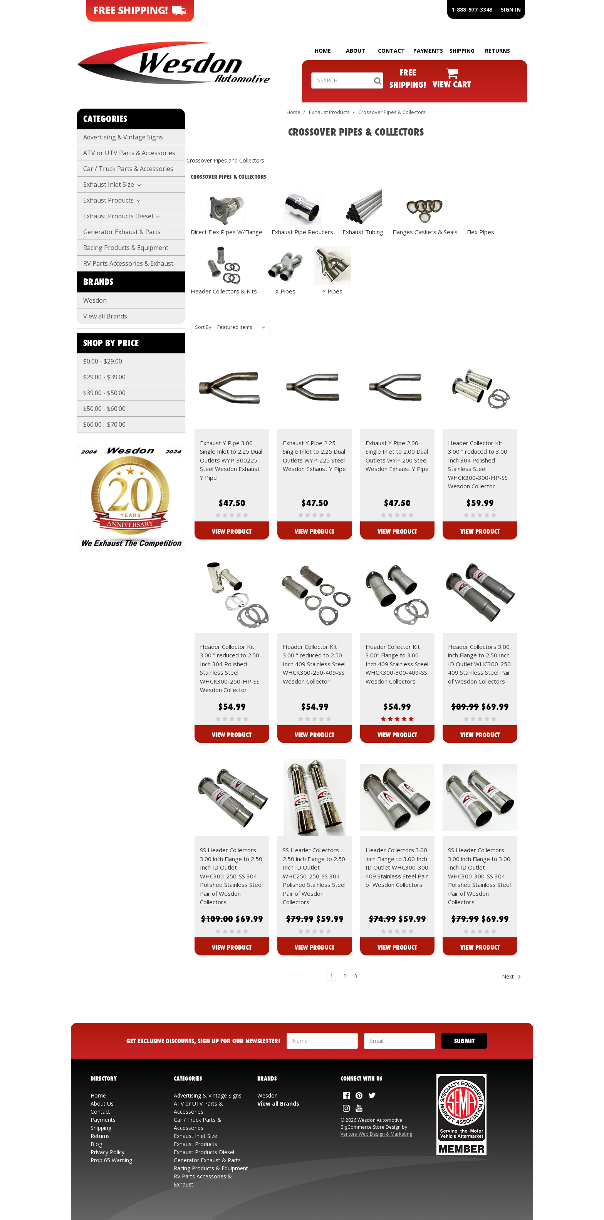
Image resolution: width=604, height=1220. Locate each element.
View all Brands (105, 316)
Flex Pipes (480, 232)
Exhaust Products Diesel (121, 216)
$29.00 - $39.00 (104, 377)
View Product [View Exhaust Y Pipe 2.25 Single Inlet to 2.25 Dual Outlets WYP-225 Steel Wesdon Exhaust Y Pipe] (314, 531)
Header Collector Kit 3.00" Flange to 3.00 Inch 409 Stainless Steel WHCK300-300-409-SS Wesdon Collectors (397, 664)
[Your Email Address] (399, 1041)
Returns (100, 1136)
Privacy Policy (107, 1152)
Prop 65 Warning (111, 1160)
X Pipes (285, 291)
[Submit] (464, 1041)
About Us (102, 1103)
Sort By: (204, 326)
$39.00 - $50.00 (104, 393)
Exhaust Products (111, 200)
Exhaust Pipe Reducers (302, 232)
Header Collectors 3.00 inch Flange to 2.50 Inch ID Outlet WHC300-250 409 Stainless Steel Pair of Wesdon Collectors (479, 664)
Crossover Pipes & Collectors (392, 112)
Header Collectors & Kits (224, 291)
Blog (96, 1144)
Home (293, 112)
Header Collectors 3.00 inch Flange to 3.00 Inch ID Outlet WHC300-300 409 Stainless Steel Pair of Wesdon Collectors (397, 867)
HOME (323, 50)
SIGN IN (511, 9)
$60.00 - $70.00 (104, 424)
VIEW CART (452, 84)
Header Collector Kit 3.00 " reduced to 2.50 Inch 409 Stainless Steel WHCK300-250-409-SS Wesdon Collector (314, 664)
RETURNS (497, 50)
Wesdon (95, 300)
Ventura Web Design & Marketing (376, 1134)
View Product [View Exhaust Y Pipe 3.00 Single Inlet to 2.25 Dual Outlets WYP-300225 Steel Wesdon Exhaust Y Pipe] (232, 531)
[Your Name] (322, 1041)
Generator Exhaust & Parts (122, 232)
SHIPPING (462, 50)
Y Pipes (332, 291)
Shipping (101, 1127)
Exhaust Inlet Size (112, 184)
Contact (100, 1111)
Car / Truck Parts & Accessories (128, 168)
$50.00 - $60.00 (104, 408)
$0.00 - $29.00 (102, 361)
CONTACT (391, 50)
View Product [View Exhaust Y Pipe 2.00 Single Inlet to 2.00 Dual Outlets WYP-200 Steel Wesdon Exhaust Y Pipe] (397, 531)
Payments (103, 1119)
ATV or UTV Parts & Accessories (129, 153)
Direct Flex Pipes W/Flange (226, 232)
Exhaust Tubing (362, 232)
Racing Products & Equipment (125, 247)
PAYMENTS (428, 50)
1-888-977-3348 (471, 9)
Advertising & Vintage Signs (123, 137)
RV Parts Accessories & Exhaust (128, 263)
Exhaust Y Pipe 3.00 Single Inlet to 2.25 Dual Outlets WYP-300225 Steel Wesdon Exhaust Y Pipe (231, 460)
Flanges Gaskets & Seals (425, 232)
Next (511, 976)
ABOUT (355, 50)
